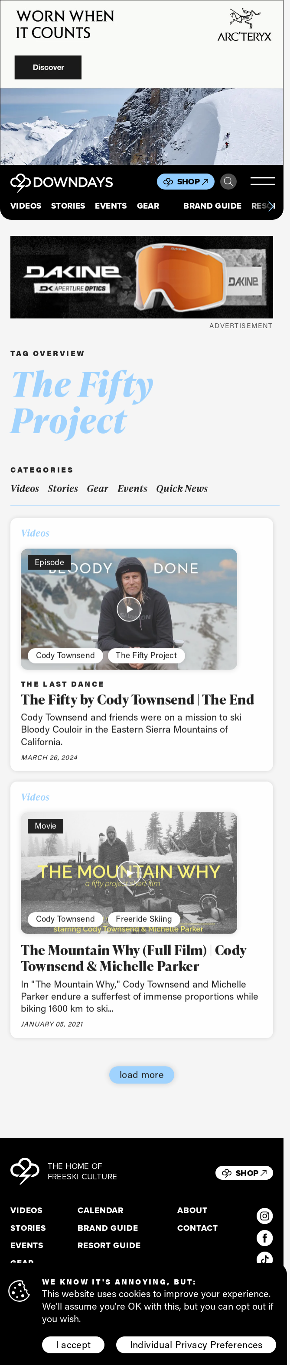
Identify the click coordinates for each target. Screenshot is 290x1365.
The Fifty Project (146, 662)
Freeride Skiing (144, 926)
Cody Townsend (65, 662)
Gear (148, 206)
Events (111, 206)
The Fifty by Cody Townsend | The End (137, 706)
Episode (49, 569)
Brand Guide (212, 206)
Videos (25, 206)
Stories (68, 206)
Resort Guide (109, 1245)
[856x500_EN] (141, 82)
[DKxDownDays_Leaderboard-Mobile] (141, 277)
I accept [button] (73, 1345)
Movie (45, 833)
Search (228, 181)
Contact (197, 1228)
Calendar (101, 1210)
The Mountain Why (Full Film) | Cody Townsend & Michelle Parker (134, 965)
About (192, 1210)
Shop (192, 181)
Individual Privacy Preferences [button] (196, 1345)
